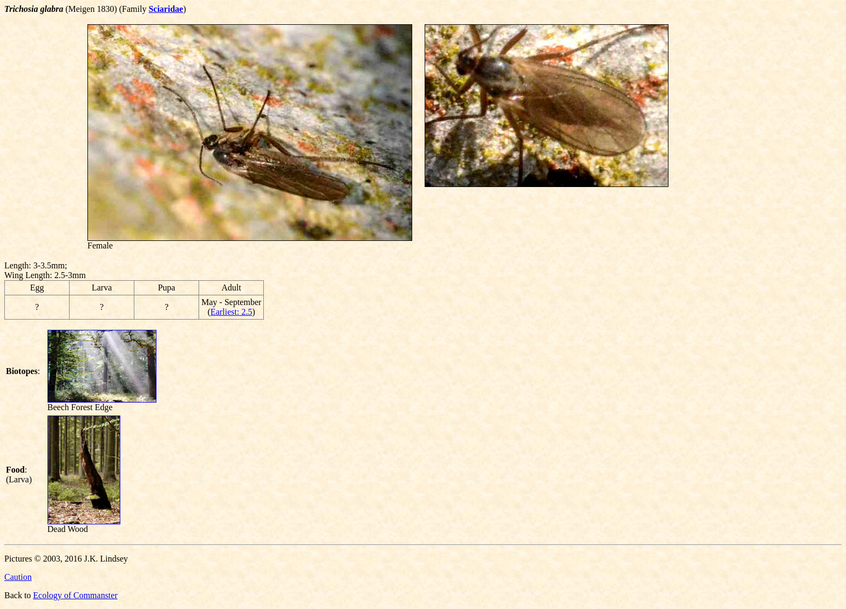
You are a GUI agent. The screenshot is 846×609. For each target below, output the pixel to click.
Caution (18, 577)
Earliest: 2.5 (231, 311)
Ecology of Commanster (75, 595)
